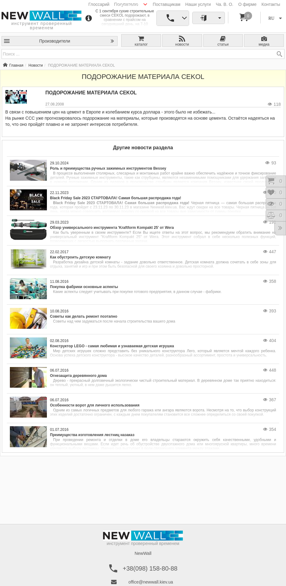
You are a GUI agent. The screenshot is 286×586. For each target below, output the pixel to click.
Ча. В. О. (224, 4)
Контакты (271, 4)
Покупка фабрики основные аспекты (84, 287)
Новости (35, 65)
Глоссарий (99, 4)
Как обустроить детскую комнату (80, 257)
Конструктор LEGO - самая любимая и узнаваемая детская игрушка (112, 346)
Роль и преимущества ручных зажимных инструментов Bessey (108, 168)
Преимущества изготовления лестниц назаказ (92, 435)
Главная (13, 65)
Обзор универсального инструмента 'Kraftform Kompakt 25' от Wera (112, 227)
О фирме (247, 4)
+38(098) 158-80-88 (150, 568)
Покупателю (126, 4)
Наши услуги (198, 4)
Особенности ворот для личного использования (94, 405)
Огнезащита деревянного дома (78, 375)
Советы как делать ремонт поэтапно (83, 316)
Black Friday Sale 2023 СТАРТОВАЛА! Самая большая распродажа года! (115, 198)
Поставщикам (166, 4)
